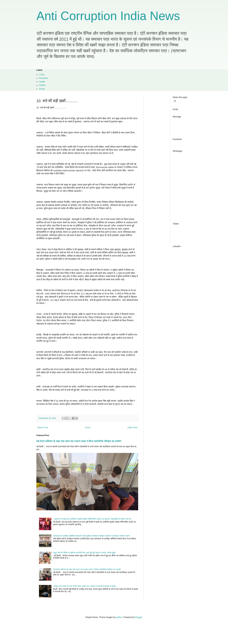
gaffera (119, 617)
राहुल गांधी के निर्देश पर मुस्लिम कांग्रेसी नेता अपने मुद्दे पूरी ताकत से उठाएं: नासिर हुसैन (84, 552)
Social (42, 89)
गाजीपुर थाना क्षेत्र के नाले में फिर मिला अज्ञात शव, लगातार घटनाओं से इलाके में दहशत (84, 586)
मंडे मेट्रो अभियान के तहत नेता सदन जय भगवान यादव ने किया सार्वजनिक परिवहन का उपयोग (78, 441)
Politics (42, 85)
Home (88, 427)
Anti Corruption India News (108, 16)
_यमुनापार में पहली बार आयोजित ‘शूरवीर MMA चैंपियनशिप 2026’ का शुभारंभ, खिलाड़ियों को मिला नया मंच (92, 519)
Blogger (138, 617)
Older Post (132, 427)
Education (43, 78)
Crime (41, 74)
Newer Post (42, 427)
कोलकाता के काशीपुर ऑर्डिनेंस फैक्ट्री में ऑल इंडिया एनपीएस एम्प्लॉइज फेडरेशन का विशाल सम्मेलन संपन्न (91, 536)
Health (42, 82)
